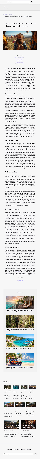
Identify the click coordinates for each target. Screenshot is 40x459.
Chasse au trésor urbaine (19, 57)
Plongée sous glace (19, 59)
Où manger (10, 449)
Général (29, 449)
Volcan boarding (19, 60)
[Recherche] (18, 2)
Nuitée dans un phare (19, 62)
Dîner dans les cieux (19, 63)
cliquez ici (17, 271)
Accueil (5, 14)
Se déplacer (23, 449)
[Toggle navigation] (5, 7)
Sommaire (20, 56)
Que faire (10, 14)
